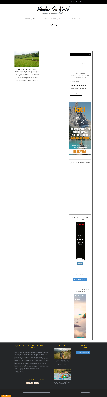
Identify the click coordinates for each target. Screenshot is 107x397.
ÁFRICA (27, 19)
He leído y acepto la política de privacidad (78, 89)
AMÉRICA (37, 19)
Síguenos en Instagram (80, 279)
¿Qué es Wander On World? (39, 1)
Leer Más (26, 84)
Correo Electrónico (75, 81)
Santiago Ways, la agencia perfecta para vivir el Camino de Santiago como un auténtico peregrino (62, 363)
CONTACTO (54, 1)
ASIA (45, 19)
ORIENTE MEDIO (76, 19)
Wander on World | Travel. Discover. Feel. (36, 392)
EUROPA (53, 19)
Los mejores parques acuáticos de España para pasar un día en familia (62, 382)
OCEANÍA (63, 19)
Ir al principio (85, 392)
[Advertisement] (52, 39)
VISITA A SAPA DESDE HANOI (26, 69)
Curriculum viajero (22, 1)
